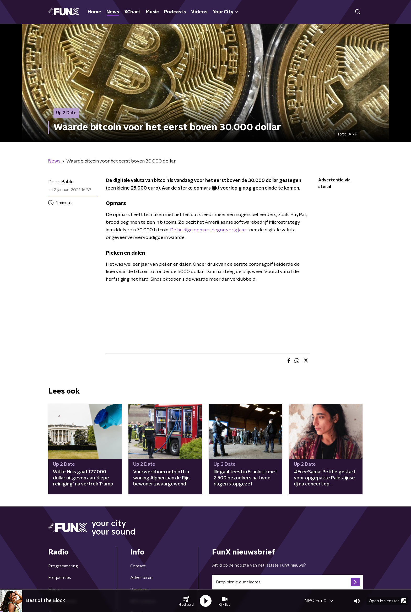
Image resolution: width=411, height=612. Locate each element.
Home (94, 12)
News (112, 12)
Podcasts (175, 12)
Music (152, 12)
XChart (132, 12)
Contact (138, 566)
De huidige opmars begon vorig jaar (208, 230)
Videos (199, 12)
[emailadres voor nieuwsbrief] (287, 582)
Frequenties (59, 578)
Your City (225, 12)
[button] (186, 601)
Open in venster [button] (387, 600)
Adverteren (141, 578)
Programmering (63, 566)
